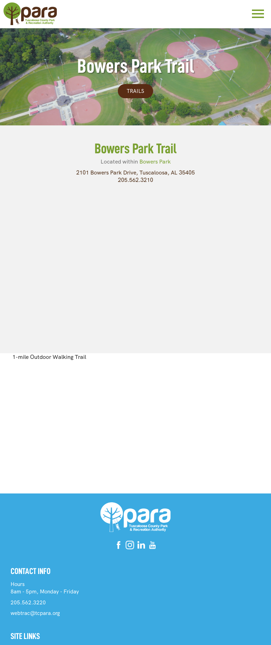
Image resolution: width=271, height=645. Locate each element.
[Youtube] (152, 546)
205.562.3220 (28, 602)
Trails (135, 91)
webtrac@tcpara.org (35, 613)
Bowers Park (155, 161)
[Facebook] (118, 546)
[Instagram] (130, 546)
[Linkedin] (141, 546)
